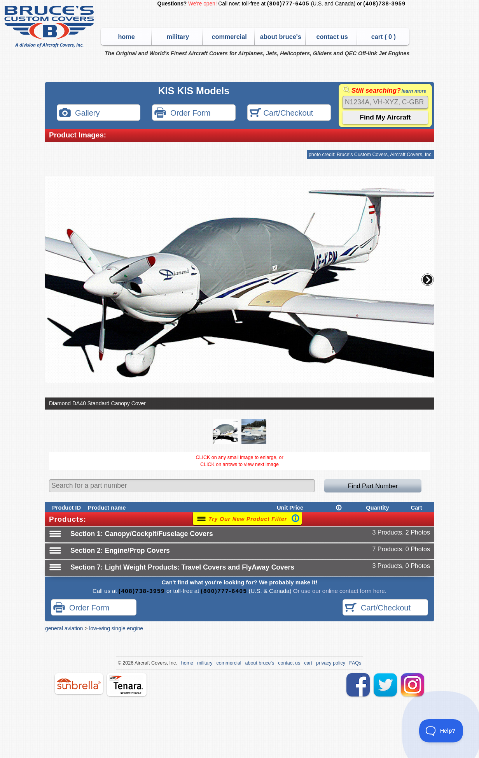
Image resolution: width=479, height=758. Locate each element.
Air (137, 663)
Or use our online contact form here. (339, 590)
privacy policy (330, 663)
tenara (127, 684)
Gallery (79, 113)
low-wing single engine (116, 628)
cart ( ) (383, 36)
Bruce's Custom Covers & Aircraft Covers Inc (50, 26)
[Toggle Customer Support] (441, 730)
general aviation (64, 628)
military (177, 36)
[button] (427, 279)
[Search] (385, 102)
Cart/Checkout (281, 113)
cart (308, 663)
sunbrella (79, 683)
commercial (229, 36)
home (126, 36)
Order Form (182, 113)
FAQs (355, 663)
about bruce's (280, 36)
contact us (332, 36)
